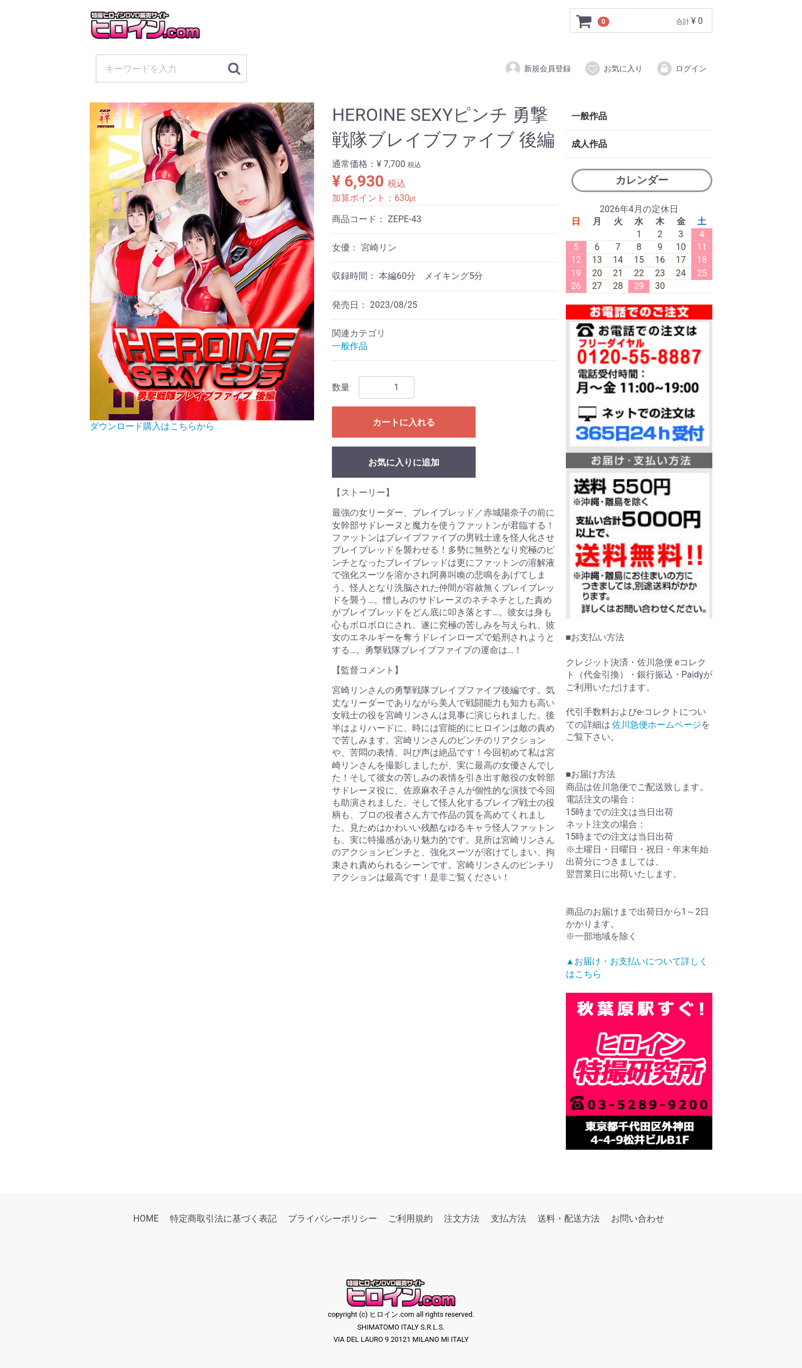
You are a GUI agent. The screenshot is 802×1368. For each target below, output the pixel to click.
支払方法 (508, 1218)
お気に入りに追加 (403, 462)
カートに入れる (404, 422)
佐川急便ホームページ (656, 724)
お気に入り (613, 68)
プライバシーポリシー (332, 1218)
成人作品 (589, 144)
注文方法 (462, 1218)
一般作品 (350, 346)
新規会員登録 (538, 68)
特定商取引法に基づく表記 (223, 1218)
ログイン (681, 68)
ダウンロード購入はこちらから (152, 426)
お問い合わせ (637, 1218)
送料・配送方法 (568, 1218)
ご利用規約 (410, 1218)
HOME (145, 1218)
